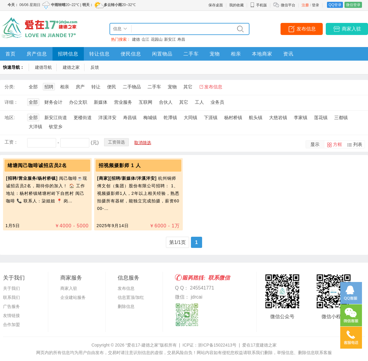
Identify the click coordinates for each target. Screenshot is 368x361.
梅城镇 (150, 117)
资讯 (288, 53)
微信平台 (288, 5)
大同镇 (190, 117)
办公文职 (78, 102)
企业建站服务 (73, 297)
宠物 (215, 53)
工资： (11, 141)
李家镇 (300, 117)
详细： (11, 102)
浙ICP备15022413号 (217, 345)
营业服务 (123, 102)
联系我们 (11, 297)
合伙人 (166, 102)
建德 (136, 39)
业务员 (217, 102)
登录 (315, 5)
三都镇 (341, 117)
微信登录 (353, 5)
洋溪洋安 (107, 117)
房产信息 (37, 53)
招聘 (48, 86)
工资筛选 (116, 142)
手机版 (258, 5)
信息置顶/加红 (131, 297)
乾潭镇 (170, 117)
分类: (10, 86)
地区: (10, 117)
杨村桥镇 (233, 117)
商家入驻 (351, 28)
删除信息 (126, 306)
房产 (80, 86)
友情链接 (11, 315)
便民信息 (131, 53)
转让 (95, 86)
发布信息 (306, 28)
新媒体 (100, 102)
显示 (314, 144)
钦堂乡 (55, 126)
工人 (199, 102)
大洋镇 (35, 126)
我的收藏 (236, 5)
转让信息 (99, 53)
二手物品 (132, 86)
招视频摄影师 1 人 (120, 165)
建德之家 (71, 67)
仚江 (145, 39)
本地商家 (262, 53)
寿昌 (181, 39)
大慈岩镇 (278, 117)
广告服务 (11, 306)
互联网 (145, 102)
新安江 (170, 39)
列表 (357, 144)
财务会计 (53, 102)
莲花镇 (321, 117)
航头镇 (255, 117)
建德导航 (43, 67)
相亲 (236, 53)
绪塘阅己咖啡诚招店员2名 (37, 165)
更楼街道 (83, 117)
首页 (10, 53)
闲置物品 (162, 53)
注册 (305, 5)
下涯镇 (210, 117)
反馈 (94, 67)
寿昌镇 (130, 117)
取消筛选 (142, 142)
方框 (337, 144)
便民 (111, 86)
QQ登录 (334, 5)
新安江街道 (55, 117)
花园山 (157, 39)
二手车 (191, 53)
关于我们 (11, 288)
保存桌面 (215, 5)
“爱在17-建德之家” (142, 345)
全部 (33, 86)
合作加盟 (11, 324)
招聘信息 (68, 53)
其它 (187, 86)
